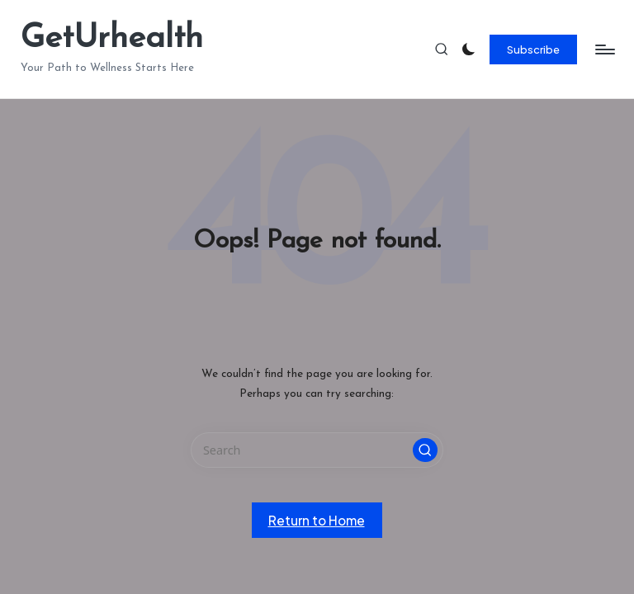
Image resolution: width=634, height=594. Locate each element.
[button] (534, 49)
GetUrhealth (112, 38)
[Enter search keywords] (316, 450)
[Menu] (604, 49)
